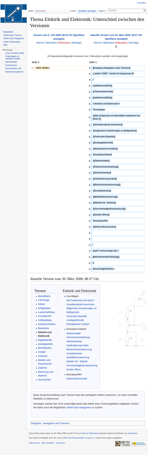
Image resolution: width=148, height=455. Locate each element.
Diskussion (64, 42)
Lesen (73, 11)
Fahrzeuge (43, 300)
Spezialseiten (11, 62)
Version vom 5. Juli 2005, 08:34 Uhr (53, 35)
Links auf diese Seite (14, 53)
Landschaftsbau (46, 312)
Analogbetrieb (45, 344)
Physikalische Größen (77, 324)
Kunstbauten (44, 316)
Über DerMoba (47, 443)
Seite (30, 11)
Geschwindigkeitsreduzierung (81, 365)
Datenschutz (34, 443)
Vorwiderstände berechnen (80, 304)
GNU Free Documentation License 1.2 (79, 438)
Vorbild (41, 352)
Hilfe (5, 45)
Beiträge (76, 42)
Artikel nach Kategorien (79, 407)
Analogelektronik (75, 320)
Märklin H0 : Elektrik (76, 361)
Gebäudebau (45, 320)
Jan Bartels (132, 433)
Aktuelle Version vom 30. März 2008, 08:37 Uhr (116, 35)
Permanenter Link (13, 68)
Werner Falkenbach (46, 42)
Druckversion (11, 65)
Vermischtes (44, 379)
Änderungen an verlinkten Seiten (12, 57)
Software (42, 356)
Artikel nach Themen (12, 35)
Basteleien (43, 328)
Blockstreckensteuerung (79, 349)
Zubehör (42, 367)
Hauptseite (8, 32)
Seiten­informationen (14, 72)
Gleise (41, 304)
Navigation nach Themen (56, 423)
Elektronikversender (76, 378)
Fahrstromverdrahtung (78, 337)
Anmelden (141, 3)
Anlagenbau (44, 308)
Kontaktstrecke (74, 353)
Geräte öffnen (73, 369)
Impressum (60, 443)
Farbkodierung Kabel (77, 345)
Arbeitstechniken (47, 324)
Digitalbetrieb (45, 340)
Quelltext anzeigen (116, 38)
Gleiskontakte (73, 333)
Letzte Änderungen (11, 42)
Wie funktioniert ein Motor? (80, 300)
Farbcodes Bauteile (76, 316)
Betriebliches (45, 348)
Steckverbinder (74, 341)
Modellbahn (44, 296)
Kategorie (36, 423)
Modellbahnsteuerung (77, 357)
